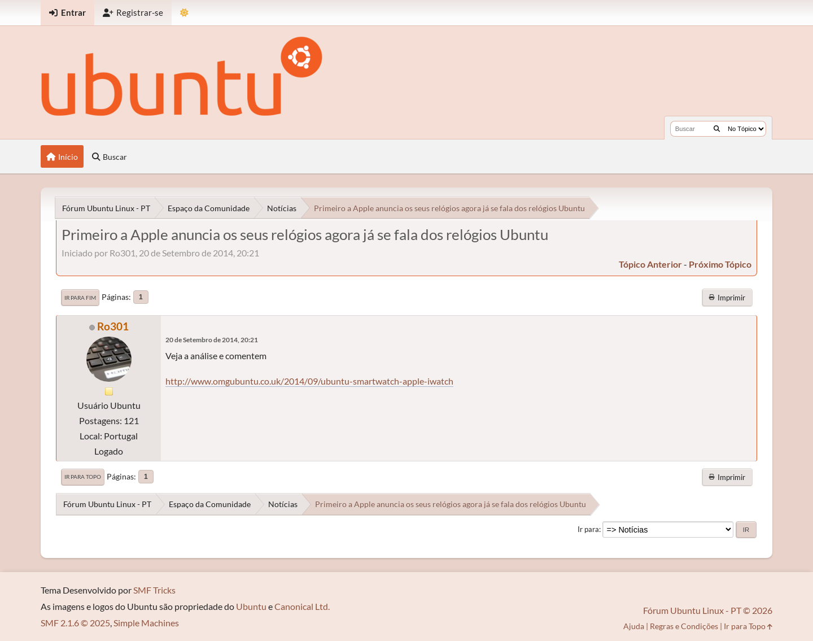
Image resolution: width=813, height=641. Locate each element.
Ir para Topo (82, 476)
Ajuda (633, 626)
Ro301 (113, 326)
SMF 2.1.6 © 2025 (75, 622)
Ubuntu (251, 606)
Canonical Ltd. (302, 606)
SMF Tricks (154, 590)
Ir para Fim (80, 297)
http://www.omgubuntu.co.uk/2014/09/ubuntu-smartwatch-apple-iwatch (309, 381)
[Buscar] (716, 129)
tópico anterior (650, 264)
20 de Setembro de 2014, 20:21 (211, 339)
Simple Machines (146, 622)
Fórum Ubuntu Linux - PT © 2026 (707, 610)
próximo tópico (720, 264)
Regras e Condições (684, 626)
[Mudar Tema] (184, 12)
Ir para (588, 529)
